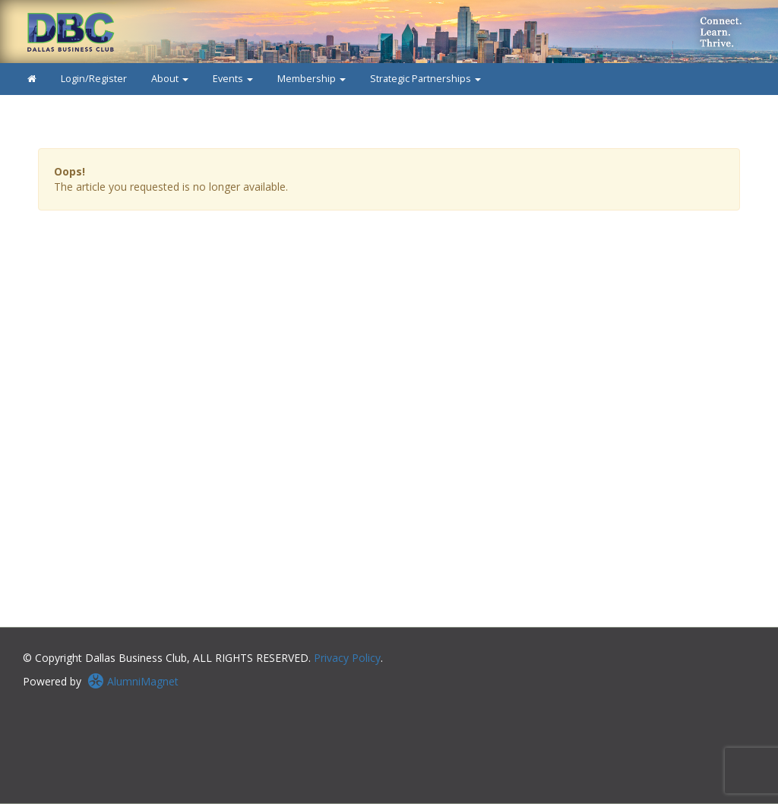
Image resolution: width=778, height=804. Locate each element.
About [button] (169, 78)
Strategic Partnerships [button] (425, 78)
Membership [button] (311, 78)
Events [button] (233, 78)
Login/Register (94, 78)
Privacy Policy (347, 657)
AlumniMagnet (133, 681)
